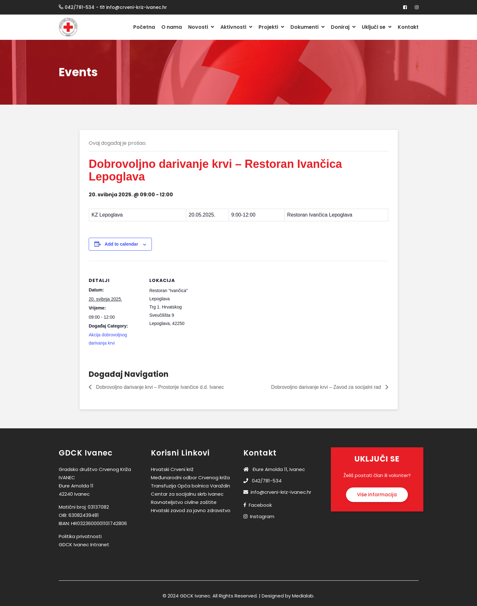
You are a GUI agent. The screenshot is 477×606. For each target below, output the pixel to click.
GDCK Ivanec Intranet (84, 545)
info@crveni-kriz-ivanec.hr (277, 492)
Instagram (262, 516)
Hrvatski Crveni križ (172, 469)
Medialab (302, 596)
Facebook (260, 505)
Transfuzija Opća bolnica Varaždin (190, 486)
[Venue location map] (243, 305)
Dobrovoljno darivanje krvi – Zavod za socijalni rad (325, 387)
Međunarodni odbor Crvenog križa (190, 477)
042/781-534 (262, 481)
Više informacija (377, 495)
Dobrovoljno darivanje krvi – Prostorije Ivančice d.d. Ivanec (161, 387)
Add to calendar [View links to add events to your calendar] (121, 244)
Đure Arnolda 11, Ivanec (274, 469)
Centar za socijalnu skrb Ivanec (187, 494)
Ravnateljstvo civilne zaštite (184, 502)
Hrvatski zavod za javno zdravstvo (190, 510)
